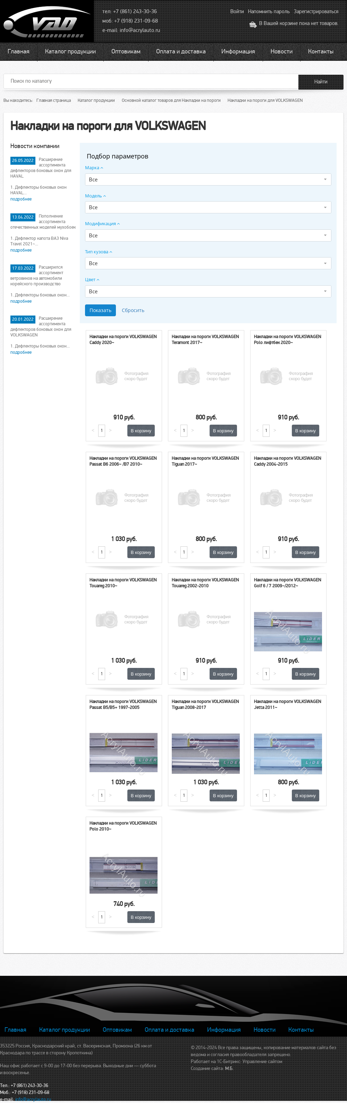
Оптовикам (126, 51)
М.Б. (229, 1068)
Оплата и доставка (181, 51)
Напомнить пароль (269, 11)
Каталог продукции (70, 51)
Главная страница (53, 100)
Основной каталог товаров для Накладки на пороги (171, 100)
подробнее (21, 199)
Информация (238, 51)
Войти (237, 11)
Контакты (320, 51)
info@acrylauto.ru (140, 30)
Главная (18, 51)
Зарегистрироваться (316, 11)
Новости (282, 51)
